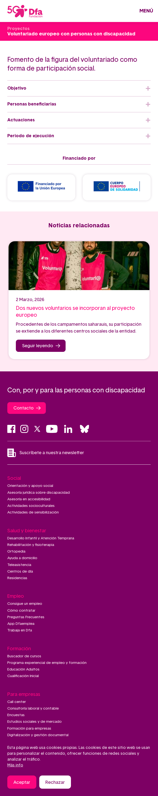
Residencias (17, 578)
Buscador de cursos (24, 656)
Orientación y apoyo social (30, 486)
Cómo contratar (21, 610)
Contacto (23, 408)
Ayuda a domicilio (22, 558)
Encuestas (16, 715)
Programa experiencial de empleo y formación (47, 663)
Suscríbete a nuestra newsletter (45, 453)
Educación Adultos (23, 669)
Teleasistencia (19, 565)
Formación (19, 648)
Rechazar (55, 783)
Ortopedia (16, 551)
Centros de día (20, 571)
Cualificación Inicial (23, 676)
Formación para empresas (29, 728)
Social (14, 478)
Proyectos (18, 29)
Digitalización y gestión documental (38, 735)
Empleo (15, 596)
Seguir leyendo (37, 346)
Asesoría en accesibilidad (28, 499)
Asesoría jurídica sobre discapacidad (38, 492)
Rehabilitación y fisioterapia (30, 545)
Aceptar (21, 783)
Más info (15, 766)
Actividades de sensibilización (33, 512)
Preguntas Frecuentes (25, 617)
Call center (16, 702)
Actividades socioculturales (31, 506)
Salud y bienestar (26, 530)
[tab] (79, 88)
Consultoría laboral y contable (33, 708)
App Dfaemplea (20, 624)
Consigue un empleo (24, 604)
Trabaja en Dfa (19, 630)
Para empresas (23, 694)
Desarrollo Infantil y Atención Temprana (40, 538)
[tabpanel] (79, 300)
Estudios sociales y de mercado (34, 721)
